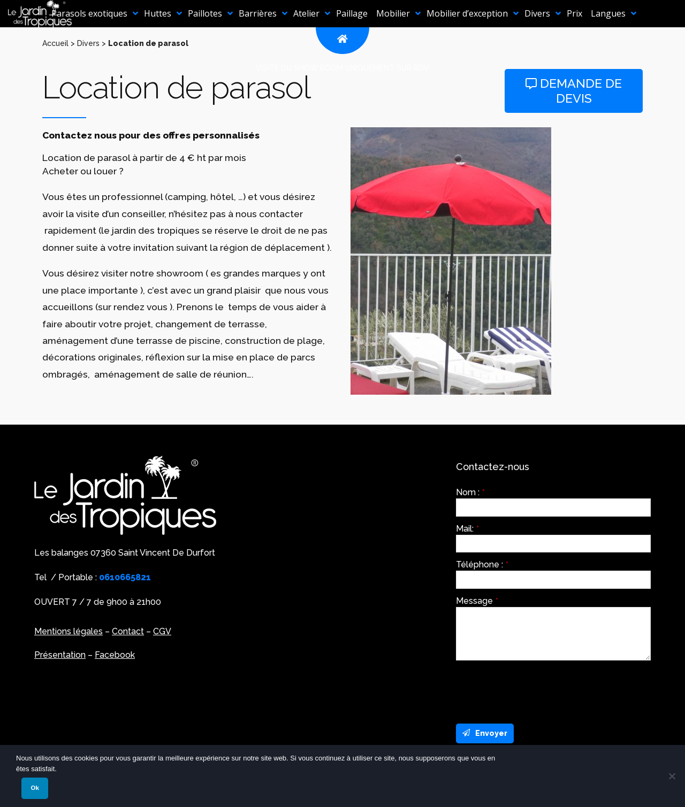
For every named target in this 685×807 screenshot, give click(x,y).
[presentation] (537, 689)
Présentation (60, 655)
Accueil (55, 43)
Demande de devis (574, 90)
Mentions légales (68, 631)
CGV (162, 631)
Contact (128, 631)
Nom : (470, 492)
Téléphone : (482, 564)
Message (477, 601)
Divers (88, 43)
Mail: (467, 529)
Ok (35, 788)
